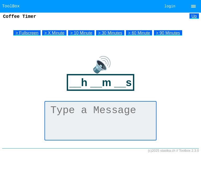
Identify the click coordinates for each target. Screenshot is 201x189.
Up (194, 16)
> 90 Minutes (168, 33)
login (169, 6)
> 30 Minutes (110, 33)
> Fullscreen (26, 33)
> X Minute (54, 33)
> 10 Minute (81, 33)
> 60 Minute (139, 33)
